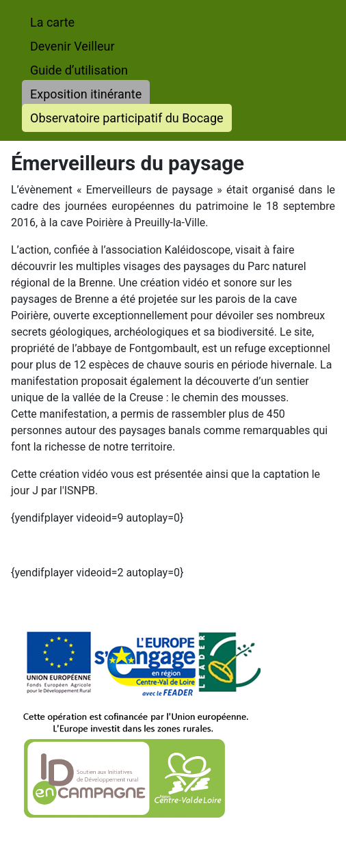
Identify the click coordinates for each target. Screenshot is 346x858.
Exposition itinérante (86, 94)
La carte (52, 22)
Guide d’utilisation (79, 70)
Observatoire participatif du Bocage (127, 118)
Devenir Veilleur (72, 46)
